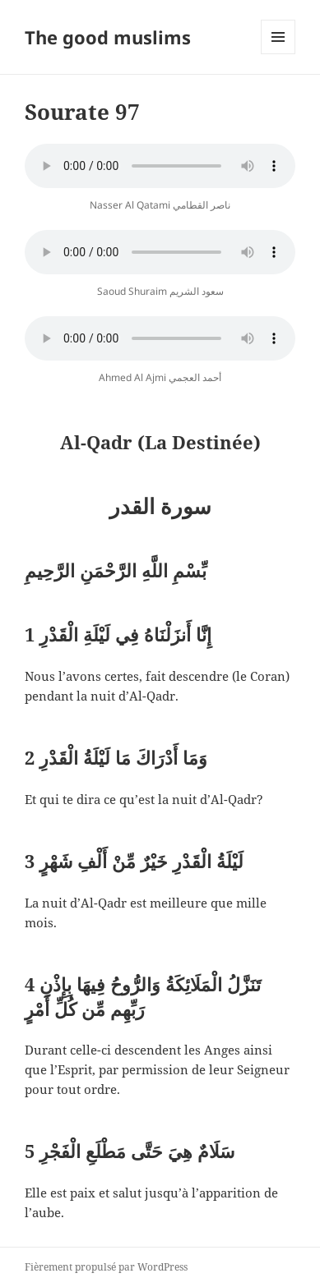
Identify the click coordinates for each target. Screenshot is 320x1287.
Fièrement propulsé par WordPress (106, 1267)
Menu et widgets (278, 53)
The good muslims (108, 37)
